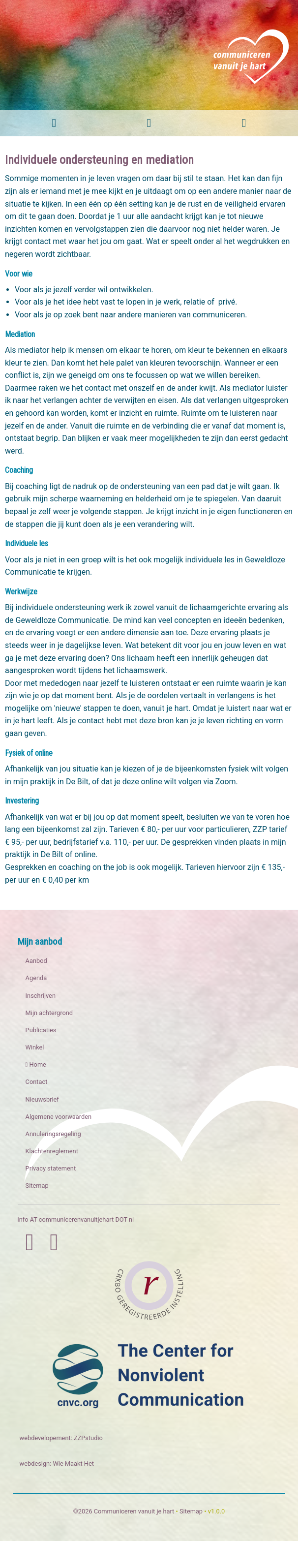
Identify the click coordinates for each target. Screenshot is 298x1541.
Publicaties (41, 1030)
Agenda (36, 978)
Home (36, 1064)
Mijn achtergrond (49, 1013)
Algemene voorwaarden (58, 1116)
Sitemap (37, 1185)
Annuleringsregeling (53, 1134)
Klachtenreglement (52, 1151)
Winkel (35, 1047)
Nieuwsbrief (42, 1099)
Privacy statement (51, 1168)
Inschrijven (41, 995)
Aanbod (36, 960)
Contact (37, 1081)
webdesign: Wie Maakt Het (57, 1463)
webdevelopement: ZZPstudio (61, 1438)
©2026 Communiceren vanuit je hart (124, 1511)
